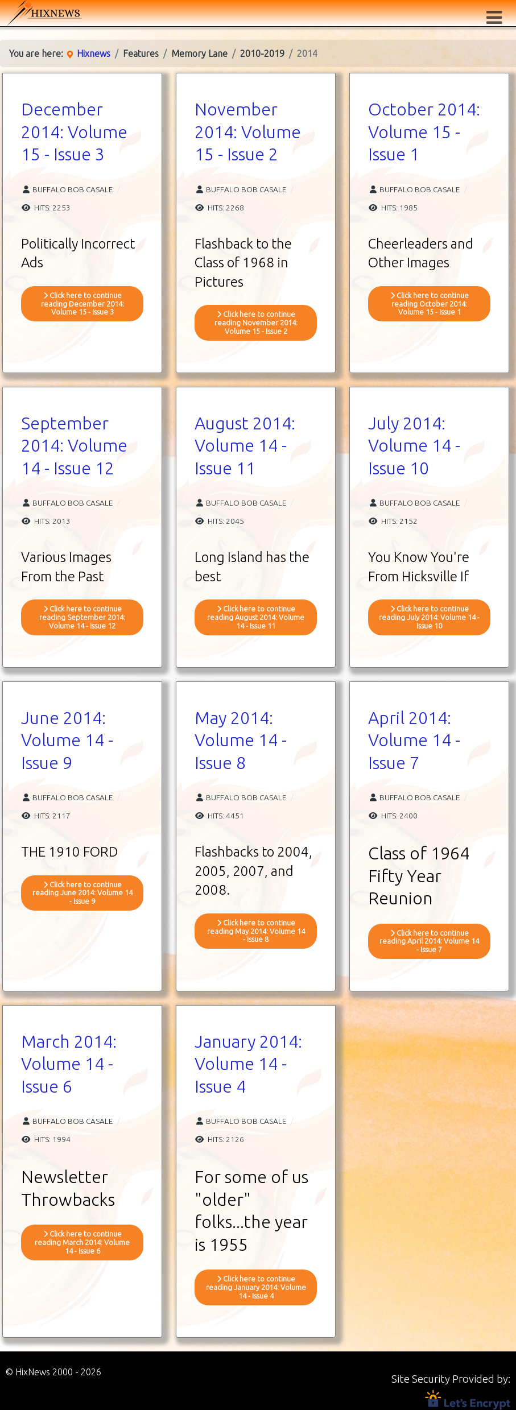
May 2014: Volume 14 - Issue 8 (241, 740)
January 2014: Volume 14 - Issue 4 (248, 1064)
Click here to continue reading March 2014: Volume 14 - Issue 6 (82, 1242)
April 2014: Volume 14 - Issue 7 (414, 740)
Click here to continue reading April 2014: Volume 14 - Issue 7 (429, 941)
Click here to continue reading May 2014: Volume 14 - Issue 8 (256, 931)
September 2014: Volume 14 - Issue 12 (74, 446)
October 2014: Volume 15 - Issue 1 (424, 132)
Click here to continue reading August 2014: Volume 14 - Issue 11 (255, 617)
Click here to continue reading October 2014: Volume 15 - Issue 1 (429, 303)
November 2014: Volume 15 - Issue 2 (248, 132)
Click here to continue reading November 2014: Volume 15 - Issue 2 (256, 322)
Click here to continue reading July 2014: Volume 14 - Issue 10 (429, 617)
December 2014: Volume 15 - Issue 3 (74, 132)
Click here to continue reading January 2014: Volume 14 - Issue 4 (256, 1287)
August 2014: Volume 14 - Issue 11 (245, 446)
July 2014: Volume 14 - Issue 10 (414, 446)
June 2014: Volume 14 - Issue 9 (67, 740)
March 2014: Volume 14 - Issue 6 (69, 1064)
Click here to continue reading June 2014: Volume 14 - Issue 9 (82, 892)
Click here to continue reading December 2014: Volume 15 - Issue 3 (82, 303)
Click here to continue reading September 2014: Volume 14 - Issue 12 (82, 617)
